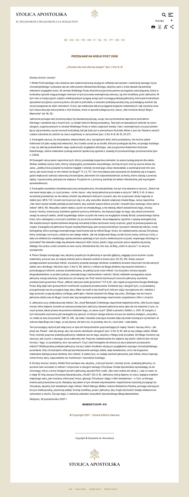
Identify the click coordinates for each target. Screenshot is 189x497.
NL (100, 39)
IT (95, 39)
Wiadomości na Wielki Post (58, 21)
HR (89, 39)
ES (77, 39)
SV (123, 39)
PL (105, 39)
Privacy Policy (110, 489)
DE (65, 39)
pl (17, 21)
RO (117, 39)
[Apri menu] (170, 14)
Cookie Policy (95, 489)
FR (83, 39)
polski (162, 21)
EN (71, 39)
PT (111, 39)
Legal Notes (80, 489)
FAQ (70, 489)
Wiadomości (29, 21)
